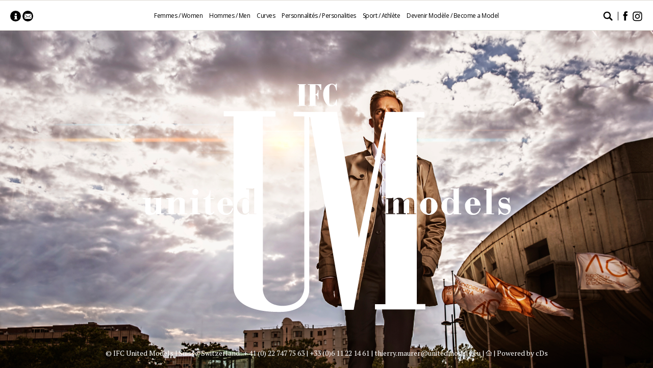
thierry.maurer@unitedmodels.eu (427, 353)
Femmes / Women (178, 15)
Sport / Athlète (381, 15)
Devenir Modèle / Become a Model (453, 15)
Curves (266, 15)
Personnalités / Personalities (319, 15)
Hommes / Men (229, 15)
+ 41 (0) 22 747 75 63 (274, 353)
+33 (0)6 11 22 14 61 (339, 353)
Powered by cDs (522, 353)
